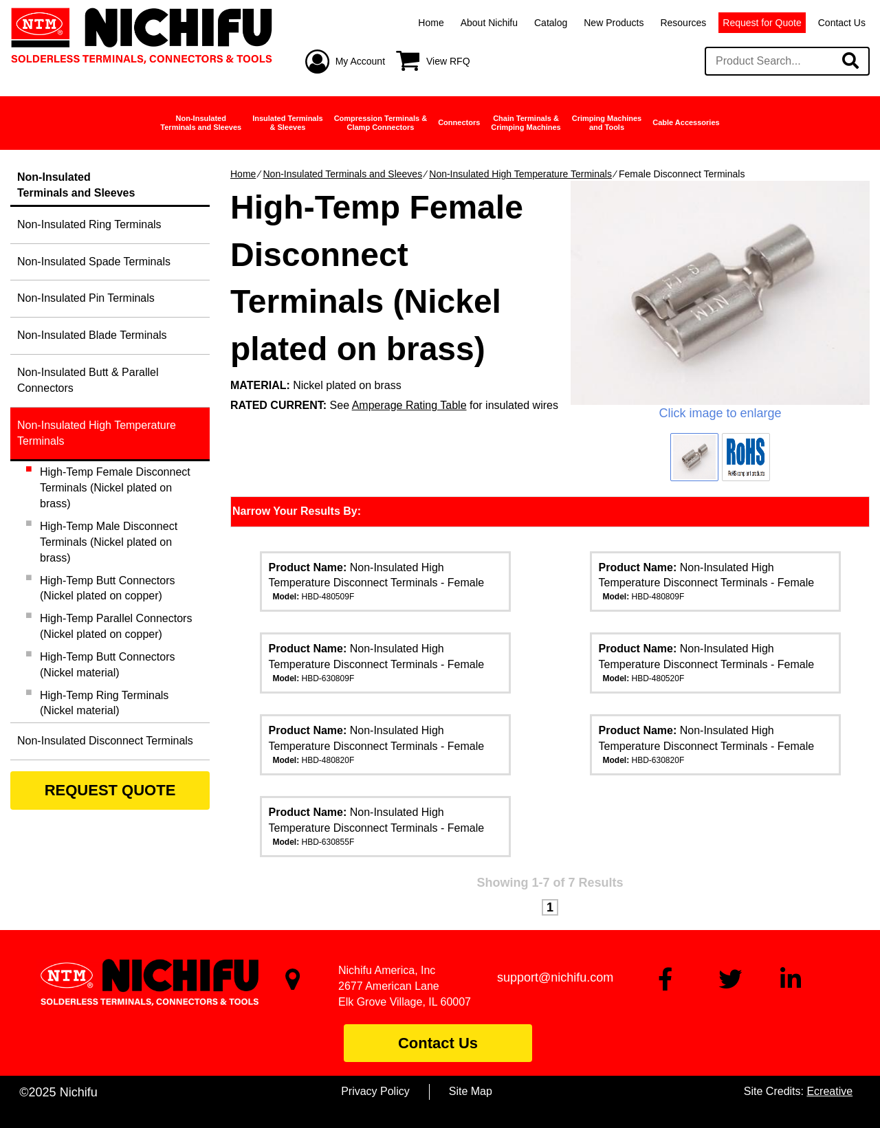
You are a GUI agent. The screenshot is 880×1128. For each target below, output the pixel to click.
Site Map (470, 1091)
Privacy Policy (375, 1091)
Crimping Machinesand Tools (606, 122)
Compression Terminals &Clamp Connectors (381, 122)
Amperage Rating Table (409, 405)
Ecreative (829, 1091)
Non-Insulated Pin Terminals (86, 298)
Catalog (550, 22)
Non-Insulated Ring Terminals (89, 224)
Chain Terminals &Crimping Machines (525, 122)
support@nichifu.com (555, 977)
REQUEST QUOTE (110, 790)
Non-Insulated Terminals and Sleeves (342, 173)
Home (430, 22)
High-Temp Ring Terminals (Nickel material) (104, 703)
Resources (683, 22)
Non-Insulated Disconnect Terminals (105, 741)
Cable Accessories (685, 122)
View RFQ (448, 61)
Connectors (459, 122)
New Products (614, 22)
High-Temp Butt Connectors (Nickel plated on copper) (107, 588)
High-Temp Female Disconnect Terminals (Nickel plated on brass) (115, 487)
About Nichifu (489, 22)
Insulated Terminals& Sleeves (287, 122)
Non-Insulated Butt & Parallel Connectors (87, 380)
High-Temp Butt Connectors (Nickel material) (107, 664)
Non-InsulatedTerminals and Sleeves (200, 122)
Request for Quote (762, 22)
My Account (360, 61)
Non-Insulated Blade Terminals (92, 335)
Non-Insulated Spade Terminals (93, 261)
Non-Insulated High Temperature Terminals (520, 173)
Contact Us (842, 22)
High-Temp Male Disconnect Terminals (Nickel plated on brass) (108, 542)
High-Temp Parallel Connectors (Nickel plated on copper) (116, 626)
